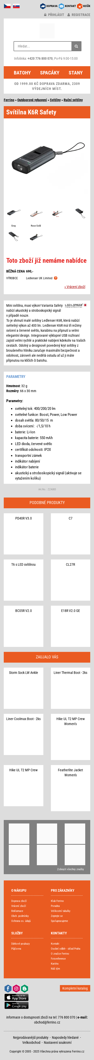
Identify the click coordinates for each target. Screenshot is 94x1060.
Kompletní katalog (75, 988)
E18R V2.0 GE (70, 611)
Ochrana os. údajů (21, 921)
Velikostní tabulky (60, 911)
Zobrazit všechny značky (70, 869)
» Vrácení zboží (74, 287)
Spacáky (49, 73)
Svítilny (55, 100)
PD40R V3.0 (23, 518)
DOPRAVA (52, 6)
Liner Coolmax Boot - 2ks (23, 719)
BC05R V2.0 (23, 611)
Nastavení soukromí (57, 1043)
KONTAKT (70, 6)
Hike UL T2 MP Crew (23, 770)
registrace (78, 15)
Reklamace (17, 911)
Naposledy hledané (65, 1038)
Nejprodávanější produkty (30, 1038)
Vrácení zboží (18, 906)
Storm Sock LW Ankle (23, 673)
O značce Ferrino (60, 953)
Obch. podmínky (20, 916)
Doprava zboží (19, 901)
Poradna (55, 906)
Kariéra (54, 963)
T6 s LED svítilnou (23, 564)
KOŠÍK (86, 6)
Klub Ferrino (57, 901)
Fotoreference (58, 958)
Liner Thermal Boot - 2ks (70, 673)
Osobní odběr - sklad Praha (65, 948)
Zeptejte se (57, 916)
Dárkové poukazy (20, 943)
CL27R (70, 564)
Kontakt (55, 943)
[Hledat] (76, 46)
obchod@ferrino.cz (47, 1022)
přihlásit (54, 15)
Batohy (22, 73)
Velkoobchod (31, 1043)
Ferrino (9, 100)
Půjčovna (16, 948)
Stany (76, 73)
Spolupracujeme (59, 921)
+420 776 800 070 (40, 58)
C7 (70, 518)
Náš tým (55, 968)
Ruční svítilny (73, 100)
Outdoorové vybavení (32, 100)
